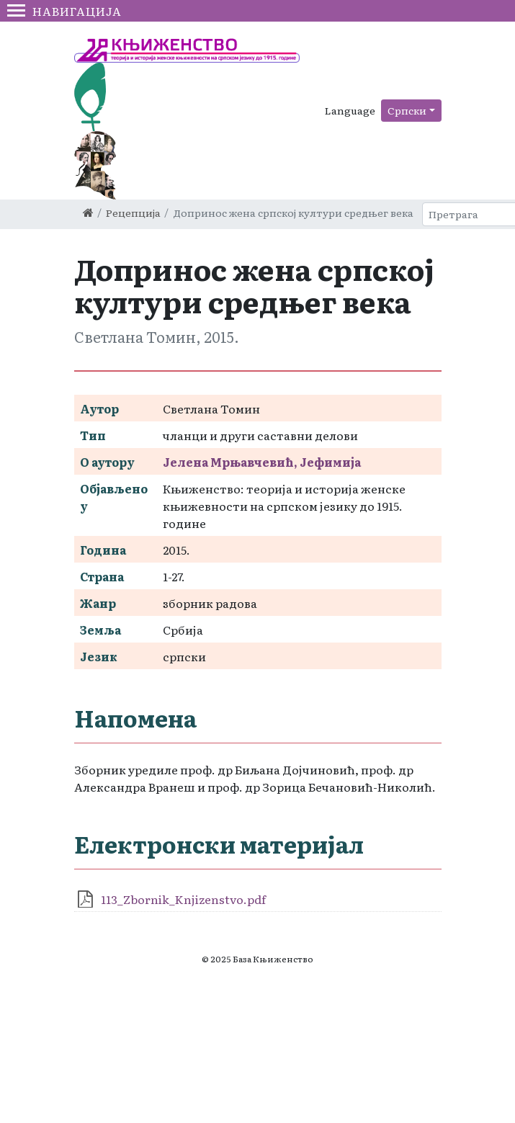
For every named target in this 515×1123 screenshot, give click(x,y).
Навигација (64, 10)
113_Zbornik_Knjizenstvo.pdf (183, 899)
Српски (407, 110)
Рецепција (133, 212)
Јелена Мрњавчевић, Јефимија (262, 461)
